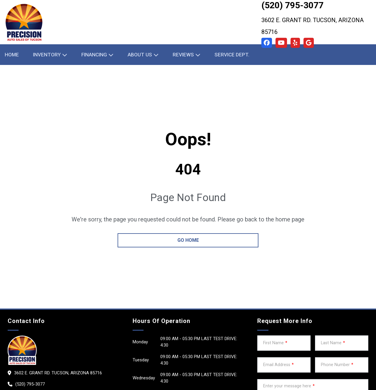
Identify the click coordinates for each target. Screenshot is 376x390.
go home (188, 240)
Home (12, 55)
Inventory (47, 55)
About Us (140, 55)
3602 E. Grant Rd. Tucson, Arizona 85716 (312, 26)
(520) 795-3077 (30, 384)
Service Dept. (232, 55)
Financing (94, 55)
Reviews (183, 55)
